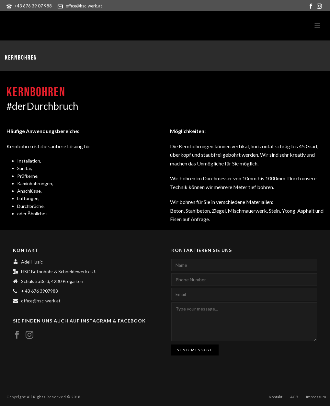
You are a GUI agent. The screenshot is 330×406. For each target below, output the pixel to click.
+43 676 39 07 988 (33, 5)
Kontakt (275, 396)
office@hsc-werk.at (84, 5)
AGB (294, 396)
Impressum (316, 396)
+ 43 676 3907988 (39, 291)
